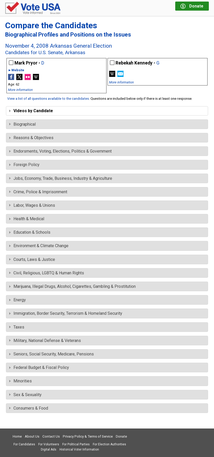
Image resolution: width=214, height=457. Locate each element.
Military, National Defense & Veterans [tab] (45, 340)
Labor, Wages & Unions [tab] (32, 205)
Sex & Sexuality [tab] (25, 394)
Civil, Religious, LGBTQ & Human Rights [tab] (46, 272)
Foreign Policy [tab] (24, 164)
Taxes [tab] (16, 327)
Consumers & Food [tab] (28, 408)
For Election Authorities (109, 444)
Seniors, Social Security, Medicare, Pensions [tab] (51, 354)
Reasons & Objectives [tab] (31, 137)
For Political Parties (76, 444)
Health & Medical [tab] (26, 218)
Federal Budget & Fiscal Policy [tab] (39, 367)
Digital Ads (48, 449)
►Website (16, 70)
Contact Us (51, 436)
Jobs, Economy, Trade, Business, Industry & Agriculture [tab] (60, 178)
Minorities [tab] (20, 381)
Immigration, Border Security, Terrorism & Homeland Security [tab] (65, 313)
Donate (121, 436)
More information (20, 90)
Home (17, 436)
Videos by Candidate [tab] (31, 110)
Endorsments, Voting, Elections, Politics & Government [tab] (60, 151)
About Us (32, 436)
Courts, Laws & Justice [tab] (32, 259)
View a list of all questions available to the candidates (48, 98)
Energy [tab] (17, 299)
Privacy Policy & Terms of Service (88, 436)
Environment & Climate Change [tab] (38, 245)
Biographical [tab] (22, 124)
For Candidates (24, 444)
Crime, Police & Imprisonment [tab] (38, 191)
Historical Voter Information (79, 449)
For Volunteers (48, 444)
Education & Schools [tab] (29, 232)
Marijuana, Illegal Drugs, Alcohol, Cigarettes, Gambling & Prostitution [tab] (72, 286)
